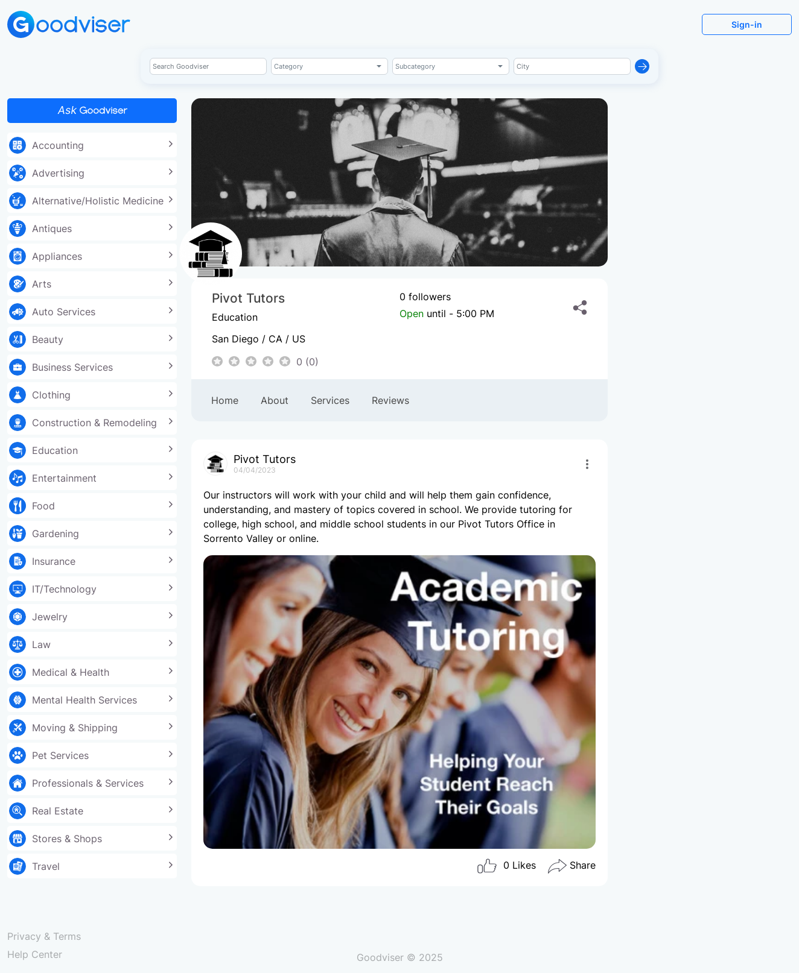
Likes (506, 866)
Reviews (390, 400)
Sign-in (746, 24)
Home (224, 400)
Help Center (34, 954)
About (274, 400)
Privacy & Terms (44, 936)
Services (330, 400)
